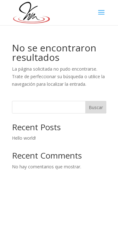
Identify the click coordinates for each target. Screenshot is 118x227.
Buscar (96, 107)
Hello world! (24, 138)
